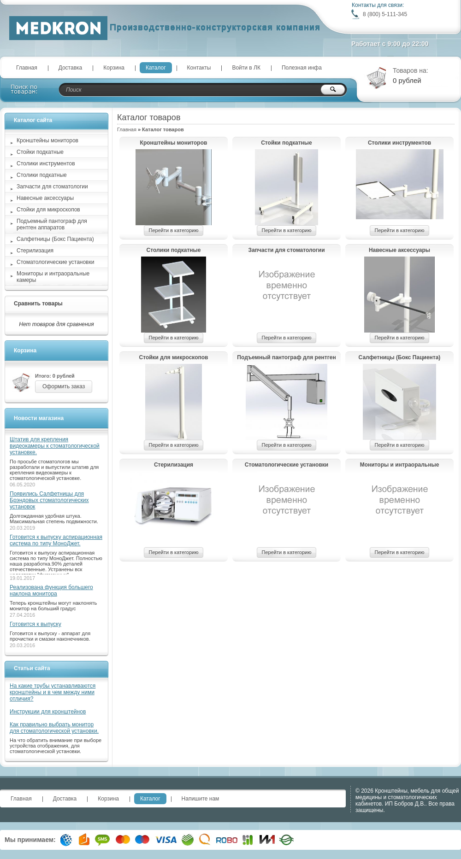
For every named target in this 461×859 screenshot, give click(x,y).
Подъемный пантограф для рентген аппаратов (286, 358)
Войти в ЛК (246, 67)
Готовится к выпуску (35, 624)
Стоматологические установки (286, 465)
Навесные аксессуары (399, 250)
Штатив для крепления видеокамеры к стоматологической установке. (55, 446)
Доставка (71, 67)
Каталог (156, 67)
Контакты (199, 67)
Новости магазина (39, 418)
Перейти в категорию (174, 230)
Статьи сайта (32, 668)
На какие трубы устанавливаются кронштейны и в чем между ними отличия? (52, 692)
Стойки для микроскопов (173, 357)
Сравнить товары (38, 303)
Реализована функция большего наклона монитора (51, 590)
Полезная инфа (302, 67)
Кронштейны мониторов (173, 143)
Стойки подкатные (286, 143)
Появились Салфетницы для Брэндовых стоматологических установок (49, 500)
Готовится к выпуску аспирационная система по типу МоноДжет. (56, 540)
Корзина (113, 67)
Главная (26, 67)
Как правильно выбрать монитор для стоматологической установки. (54, 727)
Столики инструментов (399, 143)
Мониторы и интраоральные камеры (399, 465)
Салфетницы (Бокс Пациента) (400, 357)
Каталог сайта (33, 120)
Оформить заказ (63, 386)
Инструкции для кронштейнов (48, 711)
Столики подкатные (174, 250)
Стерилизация (173, 465)
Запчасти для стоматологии (286, 250)
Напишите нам (200, 798)
